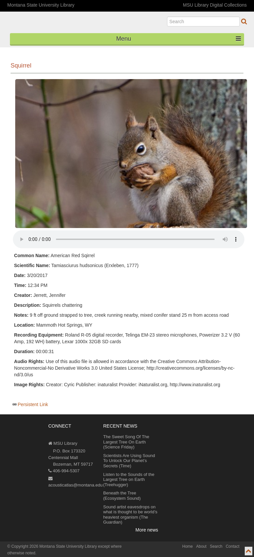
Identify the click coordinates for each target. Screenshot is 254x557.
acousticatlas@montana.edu (75, 481)
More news (147, 530)
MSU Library (62, 443)
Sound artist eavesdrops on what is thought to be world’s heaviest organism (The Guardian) (130, 514)
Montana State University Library (40, 5)
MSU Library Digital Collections (215, 5)
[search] (203, 21)
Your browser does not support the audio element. (128, 239)
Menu (178, 38)
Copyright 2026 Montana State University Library (54, 546)
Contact (232, 546)
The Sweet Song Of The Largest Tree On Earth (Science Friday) (126, 441)
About (201, 546)
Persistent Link (33, 404)
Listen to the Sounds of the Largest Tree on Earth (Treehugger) (128, 479)
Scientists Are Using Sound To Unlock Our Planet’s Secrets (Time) (129, 460)
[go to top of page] (248, 551)
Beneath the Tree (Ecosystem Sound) (122, 495)
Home (187, 546)
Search (216, 546)
